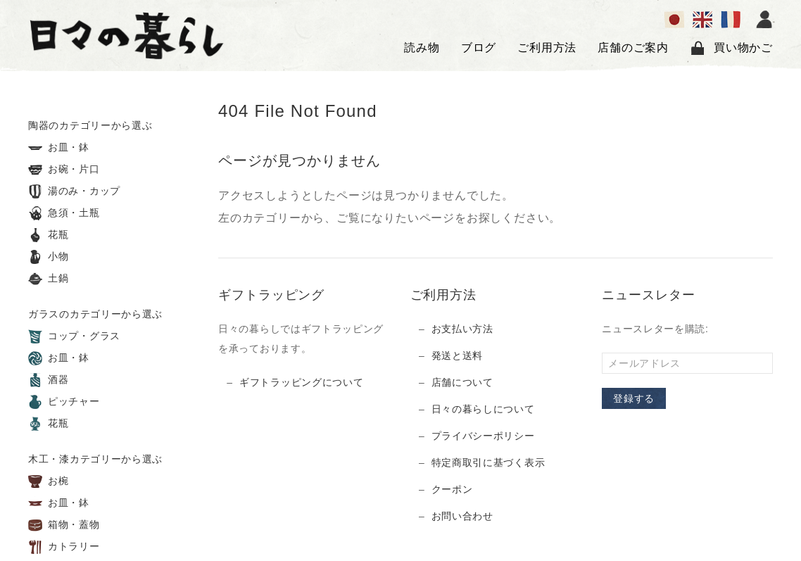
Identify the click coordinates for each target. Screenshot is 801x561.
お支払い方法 (462, 328)
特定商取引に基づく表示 (488, 462)
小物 (48, 257)
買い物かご (731, 48)
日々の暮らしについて (483, 409)
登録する (634, 398)
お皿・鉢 (58, 148)
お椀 (48, 481)
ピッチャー (64, 402)
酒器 (48, 380)
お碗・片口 (64, 170)
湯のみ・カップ (74, 191)
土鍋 (48, 279)
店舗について (462, 382)
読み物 (421, 47)
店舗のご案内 (633, 47)
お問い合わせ (462, 516)
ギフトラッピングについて (301, 382)
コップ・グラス (74, 336)
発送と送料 (457, 355)
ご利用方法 (546, 47)
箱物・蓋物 (64, 525)
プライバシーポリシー (483, 435)
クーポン (452, 489)
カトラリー (64, 547)
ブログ (478, 47)
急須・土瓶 (64, 213)
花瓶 (48, 235)
